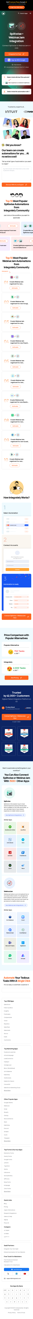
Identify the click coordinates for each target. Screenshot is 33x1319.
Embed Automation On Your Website (14, 1252)
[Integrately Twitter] (8, 1273)
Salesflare (7, 1027)
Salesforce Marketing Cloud (12, 1087)
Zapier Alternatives (9, 1210)
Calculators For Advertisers (12, 1265)
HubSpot (6, 1062)
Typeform (7, 1166)
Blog (5, 1203)
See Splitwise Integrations (15, 815)
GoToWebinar (8, 1071)
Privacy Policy (12, 1312)
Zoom (5, 1135)
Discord (6, 1128)
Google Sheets (8, 1102)
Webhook (7, 1106)
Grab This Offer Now (16, 7)
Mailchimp (7, 1074)
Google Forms (8, 1159)
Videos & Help (8, 1216)
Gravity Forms (8, 1156)
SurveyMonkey (8, 1175)
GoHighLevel (7, 1065)
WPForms (6, 1179)
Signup (6, 1219)
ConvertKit (7, 1084)
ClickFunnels (7, 1078)
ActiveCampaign (9, 1055)
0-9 (5, 1290)
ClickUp (6, 1115)
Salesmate (7, 1030)
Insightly (6, 1011)
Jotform (6, 1163)
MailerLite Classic (9, 1081)
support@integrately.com (12, 1278)
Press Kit (6, 1223)
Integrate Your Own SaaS (11, 1249)
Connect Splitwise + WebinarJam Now (16, 617)
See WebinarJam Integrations (16, 905)
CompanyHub (8, 1017)
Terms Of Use (21, 1312)
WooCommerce (8, 1119)
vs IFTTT (6, 1237)
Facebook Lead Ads (9, 1052)
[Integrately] (3, 13)
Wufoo (6, 1169)
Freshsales (7, 1014)
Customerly (7, 1040)
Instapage (7, 1185)
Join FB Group (16, 1269)
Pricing (6, 1207)
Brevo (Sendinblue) (9, 1068)
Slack (5, 1122)
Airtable (6, 1131)
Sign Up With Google (16, 60)
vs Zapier (6, 1230)
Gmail (5, 1109)
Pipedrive (6, 1024)
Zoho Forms (7, 1188)
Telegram (7, 1138)
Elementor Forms (9, 1153)
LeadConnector (8, 1058)
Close (5, 1020)
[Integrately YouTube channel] (25, 1273)
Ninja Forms (7, 1182)
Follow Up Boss (8, 1008)
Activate (18, 226)
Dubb (5, 1037)
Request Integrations (10, 1213)
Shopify (6, 1112)
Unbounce (7, 1172)
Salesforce (7, 1004)
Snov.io (6, 1033)
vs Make (6, 1233)
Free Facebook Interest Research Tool (11, 1261)
